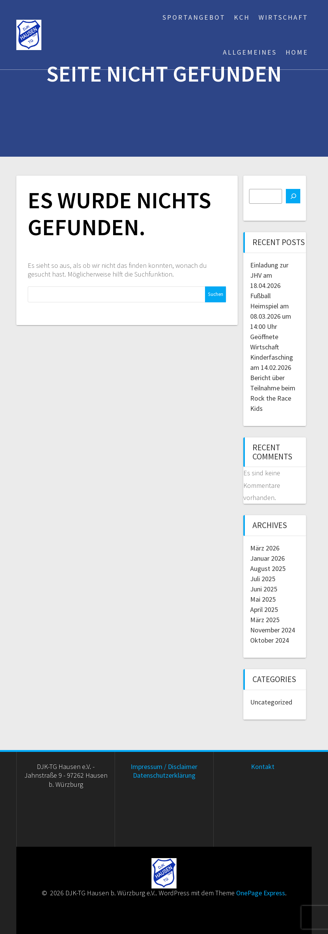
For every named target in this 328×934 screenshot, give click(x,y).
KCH (242, 17)
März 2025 (264, 619)
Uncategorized (271, 702)
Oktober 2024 (269, 640)
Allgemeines (250, 52)
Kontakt (262, 766)
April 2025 (264, 609)
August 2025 (267, 568)
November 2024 (272, 630)
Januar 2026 (267, 558)
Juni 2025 (263, 589)
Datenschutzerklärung (164, 775)
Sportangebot (194, 17)
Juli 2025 (262, 578)
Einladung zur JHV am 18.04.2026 (269, 275)
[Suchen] (293, 196)
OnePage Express (260, 892)
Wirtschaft (283, 17)
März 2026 (264, 548)
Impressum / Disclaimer (164, 766)
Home (296, 52)
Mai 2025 (263, 599)
